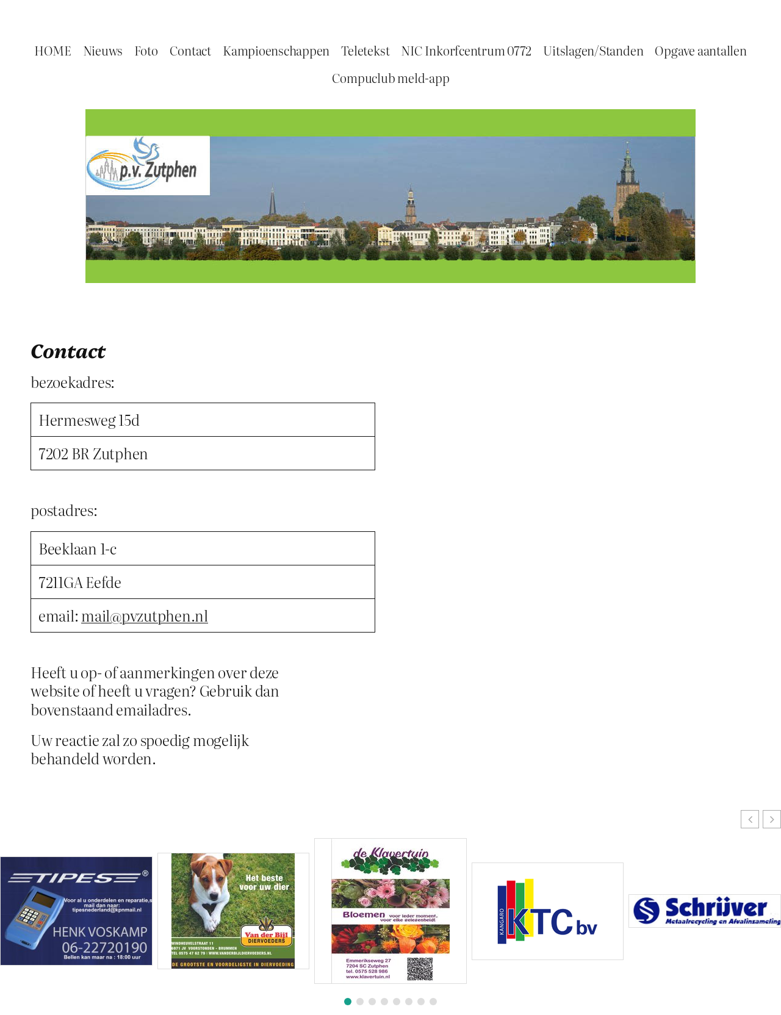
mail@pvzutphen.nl (144, 615)
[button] (772, 819)
